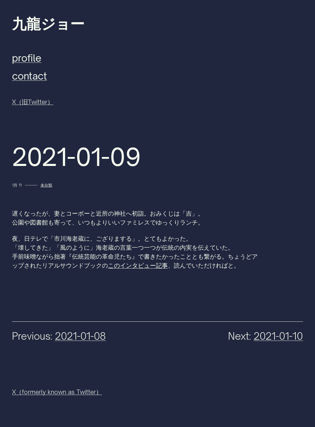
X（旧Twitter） (32, 102)
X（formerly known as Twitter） (57, 392)
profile (26, 58)
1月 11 (17, 185)
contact (29, 76)
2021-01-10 (278, 336)
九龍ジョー (48, 24)
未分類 (46, 185)
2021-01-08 (80, 336)
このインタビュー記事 (138, 265)
